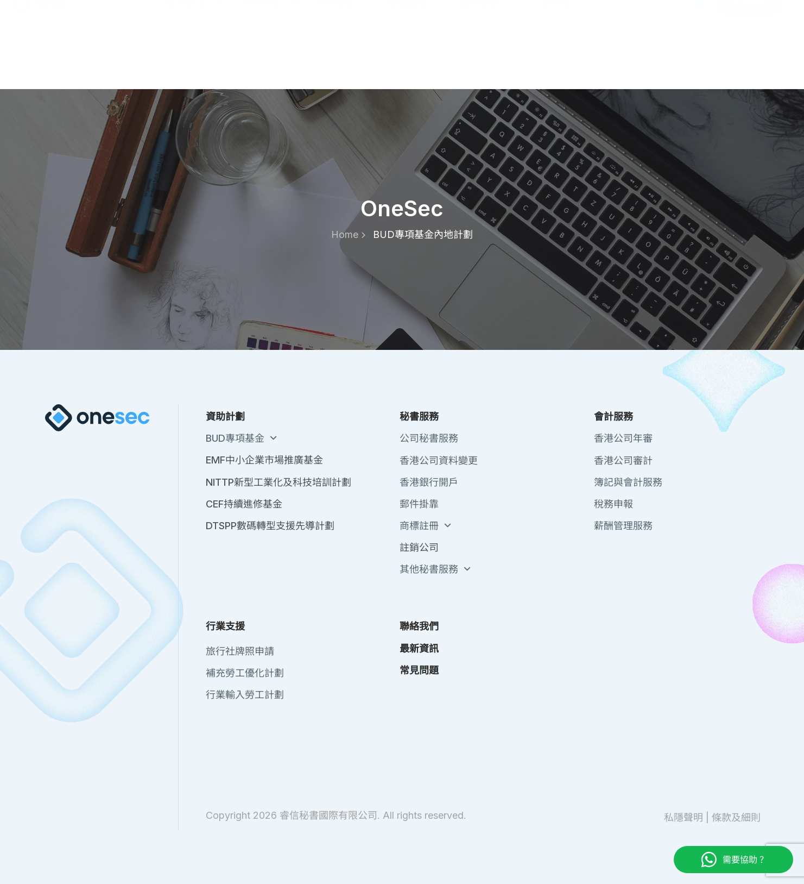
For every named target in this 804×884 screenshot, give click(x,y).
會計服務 (487, 60)
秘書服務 (415, 60)
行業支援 (558, 60)
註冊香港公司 (195, 60)
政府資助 (343, 60)
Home (348, 234)
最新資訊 (651, 16)
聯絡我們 (605, 16)
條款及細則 (736, 817)
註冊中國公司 (270, 60)
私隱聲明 (683, 817)
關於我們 (559, 16)
